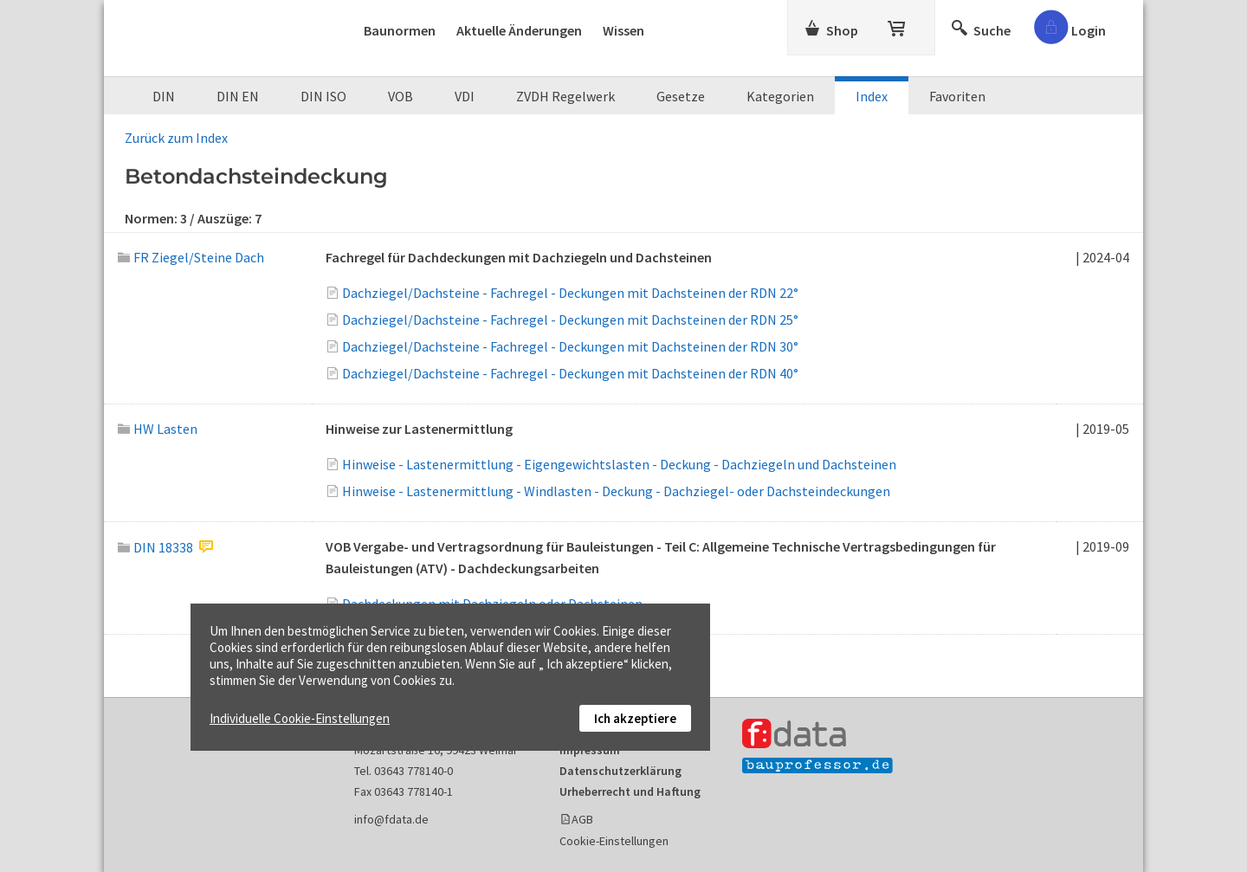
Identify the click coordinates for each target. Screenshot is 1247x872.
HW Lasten (157, 428)
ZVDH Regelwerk (565, 96)
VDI (465, 96)
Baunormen (400, 30)
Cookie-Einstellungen (614, 841)
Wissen (623, 30)
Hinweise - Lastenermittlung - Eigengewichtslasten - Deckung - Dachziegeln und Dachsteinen (619, 464)
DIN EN (237, 96)
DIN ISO (323, 96)
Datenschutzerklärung (620, 770)
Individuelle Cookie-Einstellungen (300, 718)
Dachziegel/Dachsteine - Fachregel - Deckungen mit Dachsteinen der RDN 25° (570, 319)
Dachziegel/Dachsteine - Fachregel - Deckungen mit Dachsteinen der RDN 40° (570, 373)
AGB (582, 819)
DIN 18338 (155, 547)
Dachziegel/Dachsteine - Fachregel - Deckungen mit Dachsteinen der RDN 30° (570, 346)
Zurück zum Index (176, 137)
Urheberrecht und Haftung (630, 791)
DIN (163, 96)
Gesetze (680, 96)
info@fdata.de (391, 819)
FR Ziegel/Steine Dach (191, 257)
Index (872, 96)
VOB (400, 96)
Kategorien (780, 96)
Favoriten (957, 96)
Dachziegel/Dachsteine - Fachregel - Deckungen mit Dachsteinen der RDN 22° (570, 292)
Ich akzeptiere (635, 718)
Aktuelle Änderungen (519, 30)
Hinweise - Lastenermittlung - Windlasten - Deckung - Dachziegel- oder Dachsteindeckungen (616, 491)
